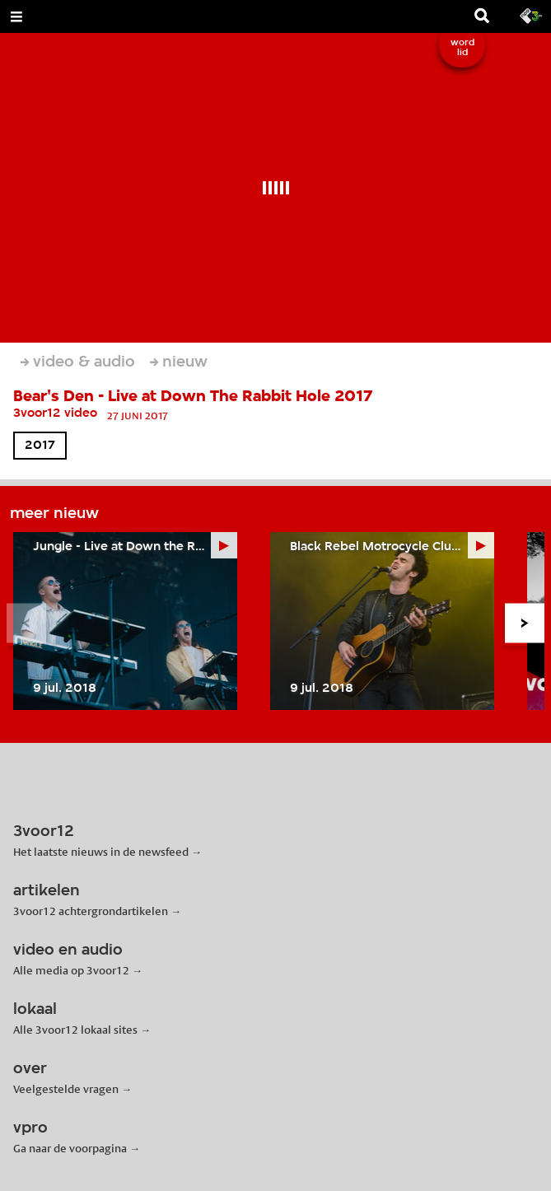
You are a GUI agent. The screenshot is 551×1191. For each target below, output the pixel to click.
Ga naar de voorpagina (70, 1148)
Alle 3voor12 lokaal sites (75, 1029)
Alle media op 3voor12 (71, 970)
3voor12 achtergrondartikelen (90, 911)
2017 (40, 445)
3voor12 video (55, 413)
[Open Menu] (16, 16)
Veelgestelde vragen (66, 1088)
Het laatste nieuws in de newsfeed (101, 851)
